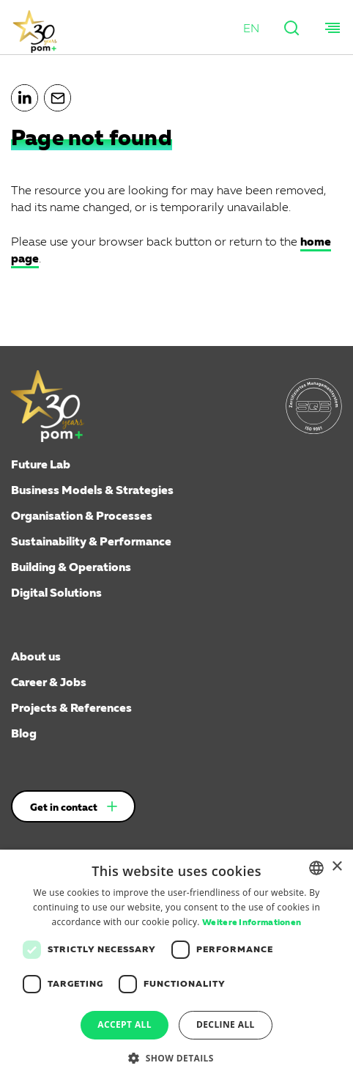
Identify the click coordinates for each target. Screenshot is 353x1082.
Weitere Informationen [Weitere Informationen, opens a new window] (251, 923)
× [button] (336, 866)
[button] (251, 29)
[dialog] (176, 966)
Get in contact (63, 808)
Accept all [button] (124, 1024)
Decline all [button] (225, 1024)
